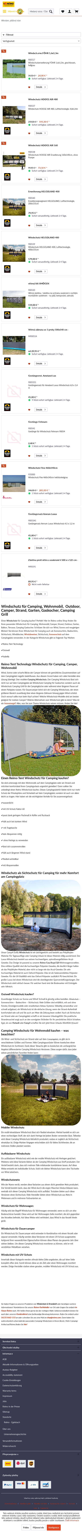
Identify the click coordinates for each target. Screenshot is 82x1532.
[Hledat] (51, 11)
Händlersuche (25, 1503)
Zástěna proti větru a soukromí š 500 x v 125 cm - (53, 560)
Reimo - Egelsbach (12, 1422)
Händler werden (40, 1503)
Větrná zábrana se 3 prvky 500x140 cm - (48, 329)
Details (41, 86)
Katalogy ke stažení (58, 1503)
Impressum (7, 1396)
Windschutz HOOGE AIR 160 (43, 145)
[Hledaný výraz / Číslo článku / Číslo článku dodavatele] (41, 11)
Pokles (26, 1527)
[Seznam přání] (62, 11)
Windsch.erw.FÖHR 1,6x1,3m (43, 53)
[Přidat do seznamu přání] (29, 87)
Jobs (5, 1401)
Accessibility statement (12, 1375)
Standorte (7, 1417)
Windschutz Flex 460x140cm (42, 467)
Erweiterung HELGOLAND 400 (43, 191)
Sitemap (6, 1412)
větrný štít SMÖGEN (38, 283)
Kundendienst (22, 1314)
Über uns (6, 1429)
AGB (5, 1359)
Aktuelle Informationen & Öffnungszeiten (20, 1364)
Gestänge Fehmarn (37, 421)
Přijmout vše (38, 1527)
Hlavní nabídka (13, 11)
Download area (11, 1503)
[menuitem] (13, 11)
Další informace (72, 1520)
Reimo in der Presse (11, 1406)
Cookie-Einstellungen (12, 1380)
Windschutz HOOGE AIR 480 (43, 99)
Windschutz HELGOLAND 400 (43, 237)
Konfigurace (54, 1527)
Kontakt (72, 1503)
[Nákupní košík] (76, 11)
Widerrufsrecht (9, 1446)
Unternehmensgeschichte (15, 1434)
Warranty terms (9, 1391)
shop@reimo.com (54, 1317)
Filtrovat (8, 35)
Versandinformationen (12, 1441)
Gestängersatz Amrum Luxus (42, 514)
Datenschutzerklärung (12, 1385)
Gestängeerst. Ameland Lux (42, 375)
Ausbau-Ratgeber (10, 1370)
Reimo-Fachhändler (41, 1307)
